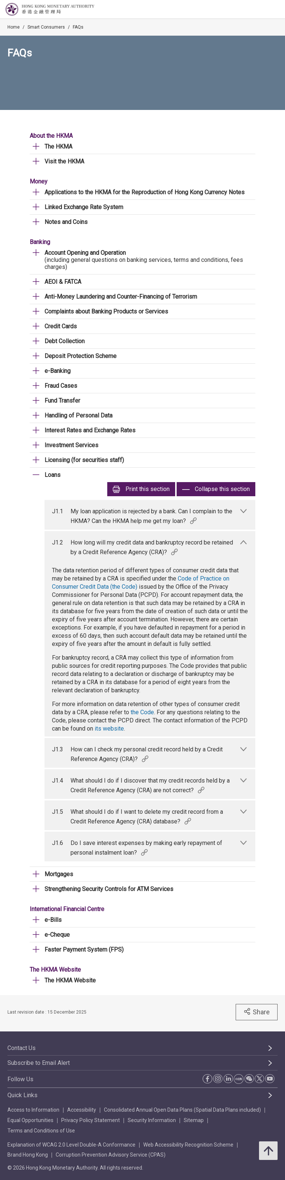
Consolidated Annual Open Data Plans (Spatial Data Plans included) (182, 1110)
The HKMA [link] (58, 146)
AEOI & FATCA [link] (63, 281)
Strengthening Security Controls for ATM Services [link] (109, 889)
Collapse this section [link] (216, 489)
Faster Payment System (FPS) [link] (84, 949)
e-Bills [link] (53, 919)
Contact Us (21, 1047)
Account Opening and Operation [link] (85, 252)
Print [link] (141, 489)
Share (256, 1012)
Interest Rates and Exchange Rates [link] (90, 430)
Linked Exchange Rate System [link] (84, 207)
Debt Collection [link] (65, 341)
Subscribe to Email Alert (38, 1062)
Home (13, 27)
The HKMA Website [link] (70, 980)
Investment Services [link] (71, 445)
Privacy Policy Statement (90, 1120)
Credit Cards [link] (61, 326)
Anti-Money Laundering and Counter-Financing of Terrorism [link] (121, 296)
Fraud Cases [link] (61, 385)
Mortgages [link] (59, 874)
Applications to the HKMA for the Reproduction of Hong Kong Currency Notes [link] (145, 192)
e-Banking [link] (58, 370)
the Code (142, 712)
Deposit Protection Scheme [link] (81, 356)
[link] (260, 10)
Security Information (152, 1120)
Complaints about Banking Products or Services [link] (106, 311)
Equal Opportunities (30, 1120)
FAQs (78, 27)
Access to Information (33, 1110)
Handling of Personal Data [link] (78, 415)
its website (109, 728)
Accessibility (81, 1110)
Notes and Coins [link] (66, 221)
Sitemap (194, 1120)
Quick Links (22, 1095)
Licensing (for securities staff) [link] (84, 460)
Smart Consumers (46, 27)
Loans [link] (52, 474)
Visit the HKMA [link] (64, 161)
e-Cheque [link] (57, 934)
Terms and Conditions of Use (41, 1131)
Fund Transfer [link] (62, 400)
